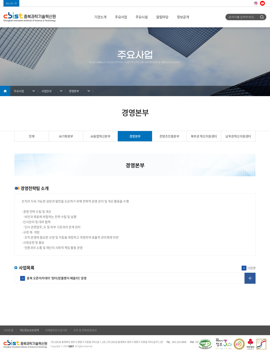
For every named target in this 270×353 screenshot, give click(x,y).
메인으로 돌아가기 (5, 91)
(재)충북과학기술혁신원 (29, 17)
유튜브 (262, 3)
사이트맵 (8, 330)
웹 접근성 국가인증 (205, 344)
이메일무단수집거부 (56, 330)
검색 (262, 17)
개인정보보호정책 (29, 330)
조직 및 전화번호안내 (84, 330)
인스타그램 (255, 3)
